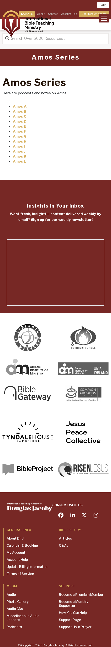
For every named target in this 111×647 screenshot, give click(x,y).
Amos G (20, 136)
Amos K (19, 156)
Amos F (19, 131)
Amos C (19, 116)
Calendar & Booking (22, 545)
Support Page (70, 620)
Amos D (19, 121)
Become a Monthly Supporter (73, 604)
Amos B (19, 111)
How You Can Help (73, 613)
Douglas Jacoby (53, 645)
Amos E (19, 126)
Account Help (69, 13)
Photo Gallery (18, 602)
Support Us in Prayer (75, 627)
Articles (65, 538)
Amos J (19, 151)
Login (103, 4)
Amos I (19, 146)
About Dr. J (15, 538)
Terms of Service (20, 574)
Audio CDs (15, 609)
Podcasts (14, 627)
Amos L (19, 161)
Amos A (20, 106)
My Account (16, 553)
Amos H (19, 141)
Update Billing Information (27, 567)
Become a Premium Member (81, 595)
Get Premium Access (94, 13)
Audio (11, 595)
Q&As (63, 545)
